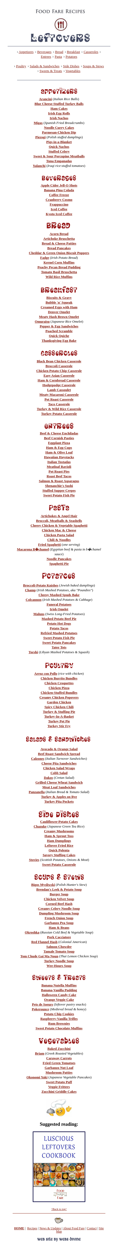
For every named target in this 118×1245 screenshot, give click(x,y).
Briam (39, 1053)
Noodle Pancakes (59, 559)
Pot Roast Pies (58, 471)
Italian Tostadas (59, 462)
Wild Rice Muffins (59, 277)
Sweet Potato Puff (59, 1082)
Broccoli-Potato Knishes (40, 585)
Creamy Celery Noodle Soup (59, 908)
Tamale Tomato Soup (58, 951)
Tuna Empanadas (59, 161)
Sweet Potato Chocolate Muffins (59, 1028)
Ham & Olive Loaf (59, 452)
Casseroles (90, 52)
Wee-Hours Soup (59, 966)
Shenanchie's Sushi (59, 486)
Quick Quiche (59, 336)
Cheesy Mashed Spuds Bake (59, 595)
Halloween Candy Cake (59, 995)
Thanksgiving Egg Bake (59, 341)
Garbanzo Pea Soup (59, 923)
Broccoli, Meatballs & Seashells (59, 521)
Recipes (32, 1228)
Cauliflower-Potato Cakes (59, 822)
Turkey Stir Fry (58, 726)
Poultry (21, 66)
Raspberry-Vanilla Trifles (59, 1019)
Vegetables (73, 71)
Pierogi (40, 137)
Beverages (44, 52)
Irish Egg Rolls (59, 113)
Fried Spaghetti (49, 544)
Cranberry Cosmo (59, 200)
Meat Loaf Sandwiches (59, 787)
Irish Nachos (59, 118)
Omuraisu (42, 321)
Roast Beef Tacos (59, 476)
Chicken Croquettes (59, 683)
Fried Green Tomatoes (59, 1063)
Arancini (45, 99)
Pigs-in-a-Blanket (59, 142)
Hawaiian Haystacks (59, 457)
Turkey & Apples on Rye (59, 797)
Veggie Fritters (59, 1087)
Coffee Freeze (59, 195)
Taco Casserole (59, 404)
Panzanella (37, 792)
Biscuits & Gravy (59, 298)
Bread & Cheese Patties (59, 243)
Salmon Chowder (59, 947)
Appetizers (26, 52)
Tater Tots (59, 647)
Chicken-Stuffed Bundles (59, 693)
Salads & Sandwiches (45, 66)
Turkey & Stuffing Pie (59, 712)
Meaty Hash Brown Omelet (59, 317)
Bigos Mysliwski (43, 885)
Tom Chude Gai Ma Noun (39, 956)
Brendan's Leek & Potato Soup (59, 889)
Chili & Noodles (59, 540)
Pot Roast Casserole (59, 399)
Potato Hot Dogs (59, 623)
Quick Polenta (58, 850)
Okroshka (32, 932)
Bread (59, 52)
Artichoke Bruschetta (59, 239)
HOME (19, 1228)
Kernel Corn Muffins (59, 262)
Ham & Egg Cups (59, 448)
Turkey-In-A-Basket (59, 716)
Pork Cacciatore (59, 937)
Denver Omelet (59, 312)
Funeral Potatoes (59, 604)
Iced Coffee (59, 209)
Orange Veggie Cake (59, 1000)
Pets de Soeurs (42, 1004)
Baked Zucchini (59, 1049)
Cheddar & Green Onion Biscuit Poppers (59, 253)
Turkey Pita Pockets (58, 801)
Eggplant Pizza (59, 443)
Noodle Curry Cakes (59, 128)
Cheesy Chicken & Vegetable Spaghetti (59, 525)
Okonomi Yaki (36, 1077)
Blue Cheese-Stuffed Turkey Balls (59, 104)
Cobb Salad (59, 773)
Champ (30, 590)
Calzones (37, 759)
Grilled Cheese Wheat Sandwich (58, 782)
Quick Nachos (59, 147)
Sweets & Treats (51, 71)
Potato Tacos (59, 628)
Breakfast (73, 52)
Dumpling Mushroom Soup (59, 913)
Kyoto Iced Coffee (59, 214)
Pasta (58, 57)
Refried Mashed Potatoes (59, 633)
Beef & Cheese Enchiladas (59, 433)
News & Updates (50, 1228)
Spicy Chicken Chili (59, 707)
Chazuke (40, 826)
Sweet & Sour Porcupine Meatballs (59, 156)
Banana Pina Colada (59, 190)
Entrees (46, 57)
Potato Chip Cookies (59, 1014)
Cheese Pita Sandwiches (59, 763)
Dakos (48, 778)
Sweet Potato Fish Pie (59, 495)
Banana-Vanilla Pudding (59, 990)
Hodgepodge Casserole (59, 385)
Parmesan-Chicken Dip (59, 132)
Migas (38, 123)
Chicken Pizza (58, 688)
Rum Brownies (59, 1023)
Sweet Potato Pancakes (59, 642)
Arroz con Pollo (45, 673)
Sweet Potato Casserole (59, 864)
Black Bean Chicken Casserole (59, 361)
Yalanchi (39, 166)
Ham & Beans (59, 928)
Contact (92, 1228)
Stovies (34, 860)
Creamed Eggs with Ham (59, 307)
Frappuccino (59, 204)
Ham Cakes (59, 108)
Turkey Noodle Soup (59, 961)
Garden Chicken (59, 702)
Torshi (33, 652)
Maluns (39, 614)
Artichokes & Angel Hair (59, 516)
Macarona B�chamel (33, 549)
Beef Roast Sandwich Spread (59, 754)
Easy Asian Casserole (59, 375)
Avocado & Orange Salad (59, 749)
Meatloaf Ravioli (59, 467)
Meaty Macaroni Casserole (59, 395)
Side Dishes (71, 66)
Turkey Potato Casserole (59, 414)
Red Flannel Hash (44, 942)
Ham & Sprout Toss (59, 836)
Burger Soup (59, 894)
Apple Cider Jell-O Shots (59, 185)
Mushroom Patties (59, 1072)
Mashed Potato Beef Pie (59, 619)
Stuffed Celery (59, 151)
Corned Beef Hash (59, 904)
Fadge (44, 258)
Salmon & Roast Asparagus (59, 481)
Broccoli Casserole (59, 366)
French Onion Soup (59, 918)
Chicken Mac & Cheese (59, 530)
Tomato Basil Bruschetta (59, 272)
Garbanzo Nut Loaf (59, 1068)
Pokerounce (40, 1009)
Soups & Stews (93, 66)
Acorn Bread (59, 234)
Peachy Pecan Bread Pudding (58, 267)
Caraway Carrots (59, 1058)
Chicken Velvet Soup (59, 899)
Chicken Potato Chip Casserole (59, 371)
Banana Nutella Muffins (59, 985)
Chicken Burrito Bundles (59, 678)
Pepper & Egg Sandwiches (59, 326)
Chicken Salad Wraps (59, 768)
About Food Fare (74, 1228)
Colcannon (33, 600)
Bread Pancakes (59, 248)
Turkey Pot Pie (59, 721)
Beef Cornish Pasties (59, 438)
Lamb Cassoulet (59, 390)
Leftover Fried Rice (59, 845)
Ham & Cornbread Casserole (59, 380)
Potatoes (71, 57)
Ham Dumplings (59, 841)
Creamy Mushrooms (59, 831)
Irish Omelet (59, 609)
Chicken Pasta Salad (59, 535)
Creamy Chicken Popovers (59, 697)
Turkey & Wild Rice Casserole (59, 409)
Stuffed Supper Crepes (59, 490)
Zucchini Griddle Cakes (59, 1091)
